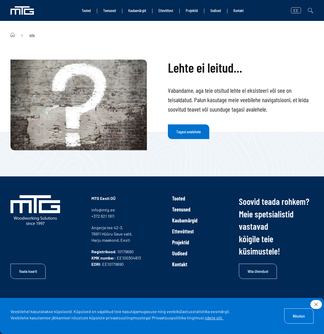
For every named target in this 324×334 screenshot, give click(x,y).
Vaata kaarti (28, 271)
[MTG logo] (22, 10)
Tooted (86, 10)
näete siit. (214, 317)
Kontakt (238, 10)
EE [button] (296, 10)
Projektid (192, 10)
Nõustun (299, 315)
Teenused (109, 10)
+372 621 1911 (102, 216)
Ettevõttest (165, 10)
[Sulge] (316, 304)
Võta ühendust (258, 271)
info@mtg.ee (103, 209)
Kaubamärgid (137, 10)
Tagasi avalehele (188, 131)
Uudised (215, 10)
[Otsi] (310, 10)
